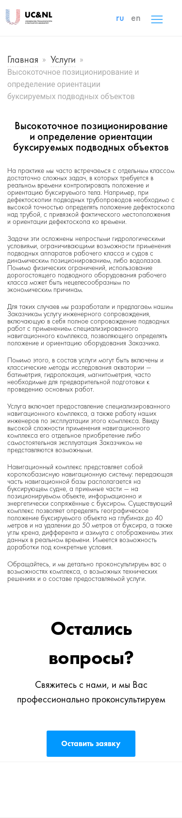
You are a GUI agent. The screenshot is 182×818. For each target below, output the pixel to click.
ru (120, 17)
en (136, 17)
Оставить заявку (90, 743)
